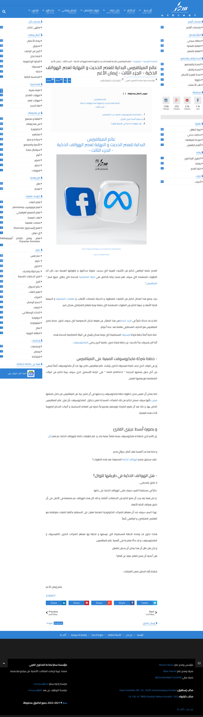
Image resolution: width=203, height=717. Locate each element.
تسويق (36, 46)
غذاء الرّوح (50, 11)
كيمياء (37, 307)
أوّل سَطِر (147, 11)
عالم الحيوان (34, 287)
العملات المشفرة (65, 298)
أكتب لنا (63, 634)
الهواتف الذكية (130, 459)
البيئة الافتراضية (87, 276)
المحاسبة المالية (32, 77)
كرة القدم (196, 168)
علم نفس (35, 256)
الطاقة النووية (33, 333)
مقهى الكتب (33, 27)
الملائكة (36, 357)
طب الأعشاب (194, 85)
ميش (154, 399)
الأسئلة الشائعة (114, 634)
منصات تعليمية (32, 223)
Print (59, 80)
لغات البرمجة (34, 218)
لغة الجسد (35, 106)
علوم (37, 261)
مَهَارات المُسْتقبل (91, 11)
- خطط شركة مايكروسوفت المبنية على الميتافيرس (122, 114)
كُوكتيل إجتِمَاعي (69, 11)
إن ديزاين (36, 233)
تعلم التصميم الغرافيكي (28, 212)
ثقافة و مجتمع (32, 119)
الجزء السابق (126, 320)
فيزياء (37, 297)
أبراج (38, 155)
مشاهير (36, 134)
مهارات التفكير (33, 95)
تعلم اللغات (34, 202)
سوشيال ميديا (33, 150)
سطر (64, 702)
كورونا (198, 80)
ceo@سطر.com (40, 683)
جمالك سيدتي (194, 41)
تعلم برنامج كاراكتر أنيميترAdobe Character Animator (20, 239)
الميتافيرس (151, 283)
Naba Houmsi (169, 671)
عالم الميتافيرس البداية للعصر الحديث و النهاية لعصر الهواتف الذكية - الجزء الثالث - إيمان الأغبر (101, 70)
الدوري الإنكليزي (192, 158)
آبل (50, 435)
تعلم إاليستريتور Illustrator (27, 228)
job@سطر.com (34, 690)
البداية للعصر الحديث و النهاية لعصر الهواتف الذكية (100, 103)
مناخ (38, 328)
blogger (50, 622)
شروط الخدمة (97, 634)
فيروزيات (36, 170)
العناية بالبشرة (194, 46)
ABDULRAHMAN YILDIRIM (166, 677)
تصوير (37, 160)
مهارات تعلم (34, 100)
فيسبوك (126, 334)
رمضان (37, 351)
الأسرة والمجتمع (32, 145)
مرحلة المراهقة (193, 140)
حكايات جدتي (194, 135)
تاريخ (38, 281)
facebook (58, 622)
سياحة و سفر (33, 139)
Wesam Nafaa (166, 664)
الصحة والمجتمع (193, 64)
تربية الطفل (195, 129)
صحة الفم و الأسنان (191, 75)
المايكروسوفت (80, 342)
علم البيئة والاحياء (31, 271)
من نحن (129, 634)
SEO (38, 72)
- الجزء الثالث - (100, 106)
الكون (37, 266)
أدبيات (198, 182)
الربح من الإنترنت (32, 51)
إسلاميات (35, 346)
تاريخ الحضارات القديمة (29, 276)
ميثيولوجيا (35, 323)
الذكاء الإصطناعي (31, 312)
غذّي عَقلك (113, 11)
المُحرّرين (34, 11)
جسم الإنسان (33, 302)
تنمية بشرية (34, 90)
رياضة (198, 163)
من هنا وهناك (33, 124)
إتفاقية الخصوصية (79, 634)
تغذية (37, 189)
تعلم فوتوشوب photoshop (26, 207)
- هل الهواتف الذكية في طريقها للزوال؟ (127, 123)
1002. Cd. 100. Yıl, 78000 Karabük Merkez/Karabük (151, 696)
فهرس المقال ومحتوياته (135, 93)
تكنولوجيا (50, 595)
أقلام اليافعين (194, 145)
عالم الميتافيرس (100, 99)
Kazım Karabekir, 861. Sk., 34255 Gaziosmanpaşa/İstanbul (145, 690)
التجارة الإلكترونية (31, 61)
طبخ (38, 184)
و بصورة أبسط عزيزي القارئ (132, 118)
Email (50, 80)
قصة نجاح (35, 56)
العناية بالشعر (194, 51)
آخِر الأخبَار (131, 11)
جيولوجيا (36, 318)
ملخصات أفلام (193, 27)
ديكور (37, 165)
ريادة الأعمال (33, 41)
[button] (21, 373)
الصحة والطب (194, 69)
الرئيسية (140, 634)
